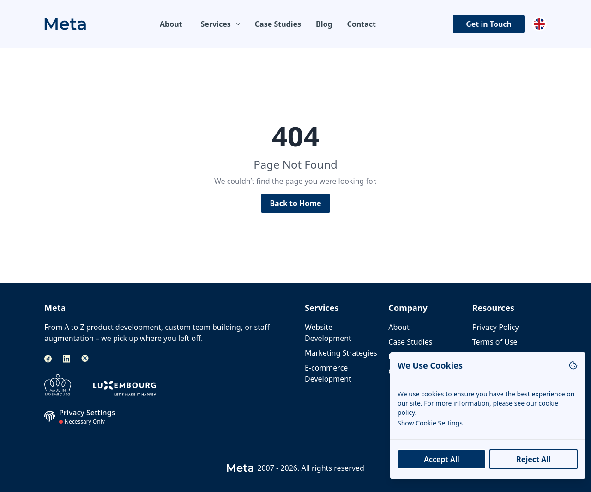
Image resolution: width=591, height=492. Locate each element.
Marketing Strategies (341, 353)
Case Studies (278, 24)
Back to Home (295, 203)
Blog (324, 24)
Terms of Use (495, 342)
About (171, 24)
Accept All (441, 459)
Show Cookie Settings (430, 423)
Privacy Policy (495, 327)
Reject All (533, 459)
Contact (361, 24)
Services (221, 24)
